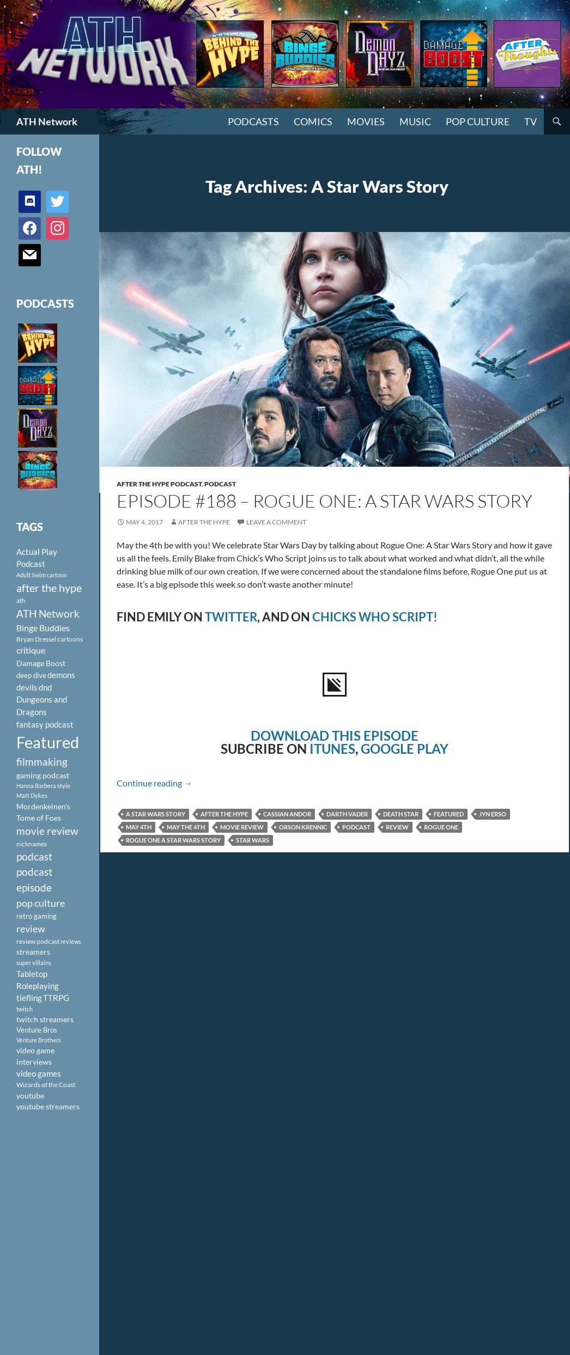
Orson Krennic (303, 827)
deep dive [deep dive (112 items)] (31, 675)
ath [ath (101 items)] (21, 600)
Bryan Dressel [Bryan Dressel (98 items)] (36, 639)
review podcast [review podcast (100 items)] (37, 941)
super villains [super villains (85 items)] (33, 962)
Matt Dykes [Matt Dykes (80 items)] (31, 795)
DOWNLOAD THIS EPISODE (335, 735)
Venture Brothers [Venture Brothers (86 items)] (38, 1039)
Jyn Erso (492, 813)
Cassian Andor (287, 813)
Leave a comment (276, 522)
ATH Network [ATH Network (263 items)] (48, 613)
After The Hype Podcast (159, 484)
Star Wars (252, 840)
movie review (242, 827)
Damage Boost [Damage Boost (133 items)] (40, 663)
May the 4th (186, 827)
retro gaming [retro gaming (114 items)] (36, 916)
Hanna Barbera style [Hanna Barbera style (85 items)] (43, 785)
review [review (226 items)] (30, 929)
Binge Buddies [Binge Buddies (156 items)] (43, 628)
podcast (356, 827)
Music (415, 121)
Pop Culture (478, 121)
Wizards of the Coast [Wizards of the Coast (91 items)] (45, 1084)
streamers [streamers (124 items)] (33, 951)
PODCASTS (253, 121)
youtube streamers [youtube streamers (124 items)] (48, 1106)
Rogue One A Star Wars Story (173, 840)
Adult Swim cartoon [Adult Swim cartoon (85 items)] (41, 574)
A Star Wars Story (155, 813)
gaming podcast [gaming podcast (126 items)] (42, 775)
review (397, 827)
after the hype (224, 813)
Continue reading (154, 783)
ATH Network (46, 121)
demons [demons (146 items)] (61, 675)
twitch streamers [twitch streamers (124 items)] (45, 1019)
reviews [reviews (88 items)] (70, 941)
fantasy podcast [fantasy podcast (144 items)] (45, 724)
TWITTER (231, 616)
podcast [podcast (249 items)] (34, 856)
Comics (313, 121)
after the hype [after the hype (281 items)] (49, 588)
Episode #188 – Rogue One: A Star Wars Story (324, 501)
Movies (366, 121)
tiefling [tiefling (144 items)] (29, 998)
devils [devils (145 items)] (27, 687)
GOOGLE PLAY (404, 748)
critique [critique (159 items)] (30, 650)
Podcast (220, 484)
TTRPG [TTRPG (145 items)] (56, 998)
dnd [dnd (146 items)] (45, 687)
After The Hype (204, 522)
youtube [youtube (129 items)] (30, 1095)
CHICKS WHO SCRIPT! (375, 616)
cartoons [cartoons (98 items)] (70, 639)
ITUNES (332, 748)
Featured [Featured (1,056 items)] (47, 742)
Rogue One (441, 827)
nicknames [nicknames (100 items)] (31, 844)
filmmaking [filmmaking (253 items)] (42, 761)
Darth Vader (347, 813)
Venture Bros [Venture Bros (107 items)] (36, 1030)
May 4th (138, 827)
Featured (449, 813)
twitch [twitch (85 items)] (24, 1008)
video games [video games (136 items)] (38, 1073)
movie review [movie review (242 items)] (47, 831)
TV (530, 121)
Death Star (401, 813)
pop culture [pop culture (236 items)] (40, 903)
